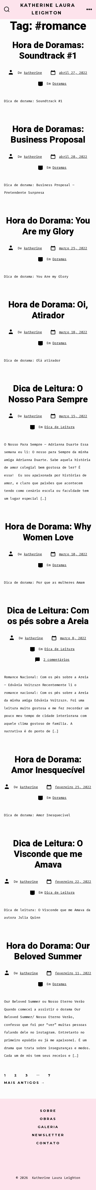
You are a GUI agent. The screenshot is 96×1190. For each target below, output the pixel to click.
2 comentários (56, 659)
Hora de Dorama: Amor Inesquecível (48, 765)
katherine (33, 73)
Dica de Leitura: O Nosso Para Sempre (48, 394)
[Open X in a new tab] (35, 1160)
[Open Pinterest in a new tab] (74, 1160)
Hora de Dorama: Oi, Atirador (48, 310)
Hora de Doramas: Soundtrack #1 (48, 50)
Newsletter (48, 1135)
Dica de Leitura (59, 427)
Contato (48, 1143)
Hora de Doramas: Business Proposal (48, 134)
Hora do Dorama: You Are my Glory (48, 226)
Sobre (48, 1111)
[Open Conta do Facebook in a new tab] (22, 1160)
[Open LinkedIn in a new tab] (61, 1160)
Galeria (48, 1127)
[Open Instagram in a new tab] (49, 1160)
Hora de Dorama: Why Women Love (48, 532)
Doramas (60, 83)
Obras (48, 1119)
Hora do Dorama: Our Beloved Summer (48, 951)
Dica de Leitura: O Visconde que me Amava (48, 854)
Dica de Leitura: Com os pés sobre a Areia (48, 616)
